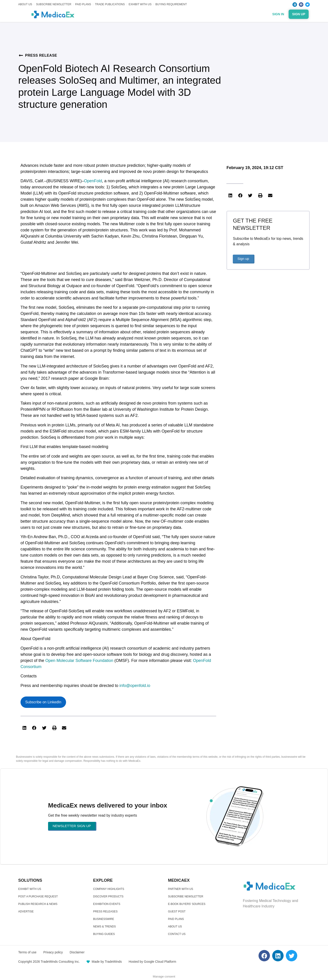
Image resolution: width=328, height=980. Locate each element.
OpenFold (93, 181)
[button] (24, 728)
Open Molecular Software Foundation (79, 660)
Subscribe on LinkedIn (43, 702)
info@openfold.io (134, 685)
